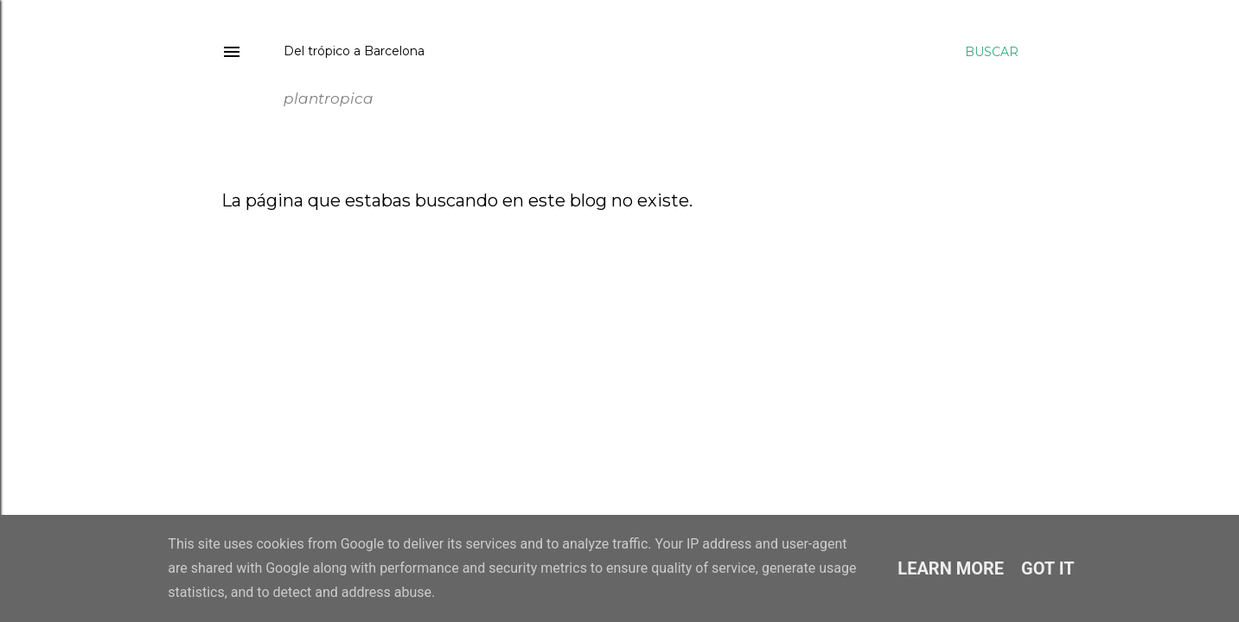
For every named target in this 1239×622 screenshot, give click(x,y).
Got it (1048, 568)
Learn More (950, 568)
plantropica (288, 71)
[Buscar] (992, 52)
